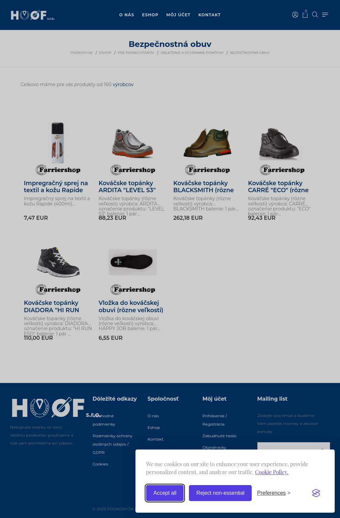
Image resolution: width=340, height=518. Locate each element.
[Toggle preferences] (274, 493)
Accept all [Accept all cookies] (164, 493)
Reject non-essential (220, 493)
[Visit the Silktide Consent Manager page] (316, 493)
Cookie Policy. (271, 471)
